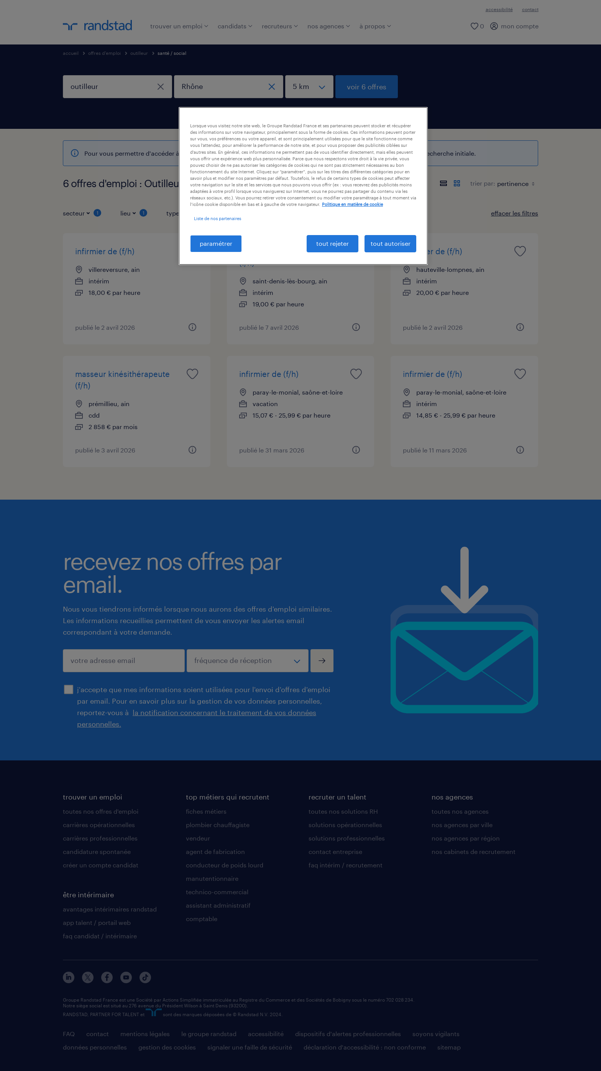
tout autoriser (391, 243)
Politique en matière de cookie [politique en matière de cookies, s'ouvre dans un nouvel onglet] (352, 204)
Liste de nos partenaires (217, 218)
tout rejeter (332, 243)
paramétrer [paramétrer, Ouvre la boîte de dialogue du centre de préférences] (216, 243)
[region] (303, 186)
